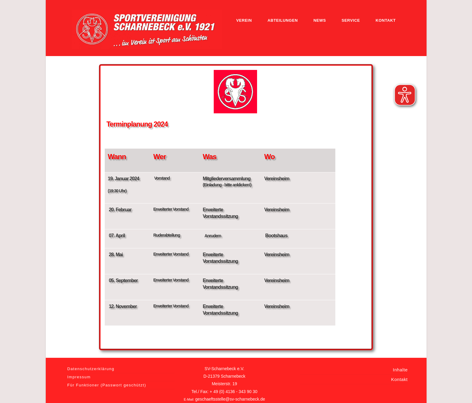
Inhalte (400, 369)
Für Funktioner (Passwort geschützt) (106, 385)
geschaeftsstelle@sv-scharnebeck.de (230, 399)
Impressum (79, 377)
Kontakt (399, 379)
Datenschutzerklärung (90, 369)
